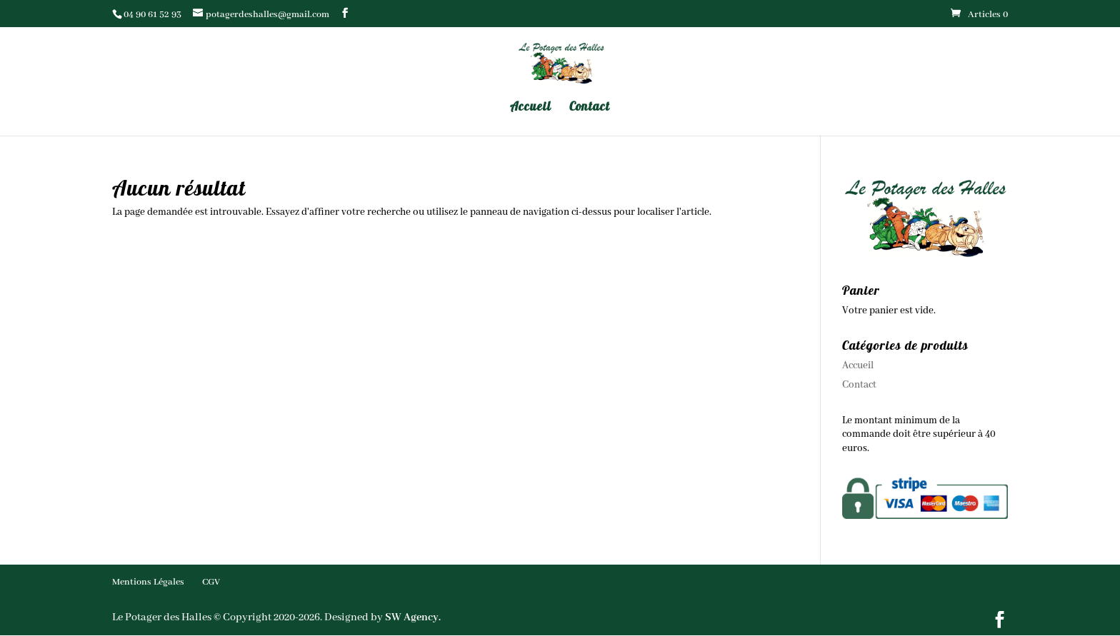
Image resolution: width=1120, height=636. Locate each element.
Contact (589, 107)
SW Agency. (413, 617)
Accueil (530, 107)
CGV (211, 582)
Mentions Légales (148, 582)
